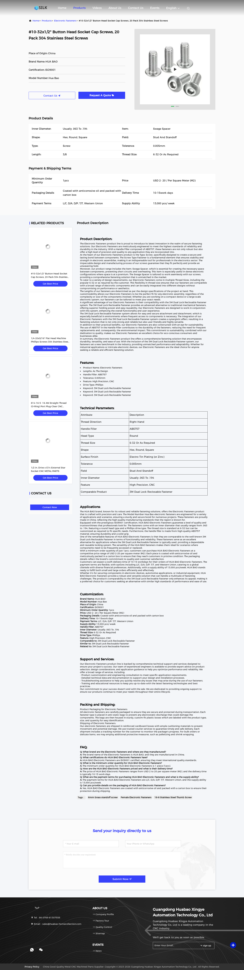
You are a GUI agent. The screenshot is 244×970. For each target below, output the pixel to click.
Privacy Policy (32, 966)
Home (62, 8)
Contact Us (135, 8)
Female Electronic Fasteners (136, 797)
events (154, 8)
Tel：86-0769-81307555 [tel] (45, 917)
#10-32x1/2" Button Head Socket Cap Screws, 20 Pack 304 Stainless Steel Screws (50, 277)
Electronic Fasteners (65, 20)
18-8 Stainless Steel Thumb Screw (173, 797)
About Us (114, 8)
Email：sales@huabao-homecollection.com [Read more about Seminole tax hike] (56, 924)
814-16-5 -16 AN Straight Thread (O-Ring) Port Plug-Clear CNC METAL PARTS (49, 406)
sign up (205, 945)
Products (79, 8)
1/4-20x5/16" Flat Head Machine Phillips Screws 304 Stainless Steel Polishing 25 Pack (50, 342)
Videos (97, 8)
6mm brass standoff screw (103, 797)
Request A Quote (101, 95)
